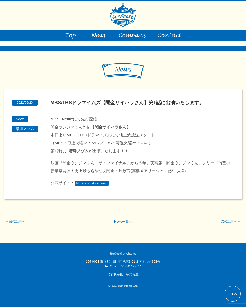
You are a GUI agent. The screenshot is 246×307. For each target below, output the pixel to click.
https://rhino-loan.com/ (91, 183)
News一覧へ (123, 221)
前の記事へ (17, 221)
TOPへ (232, 294)
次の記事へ (229, 221)
